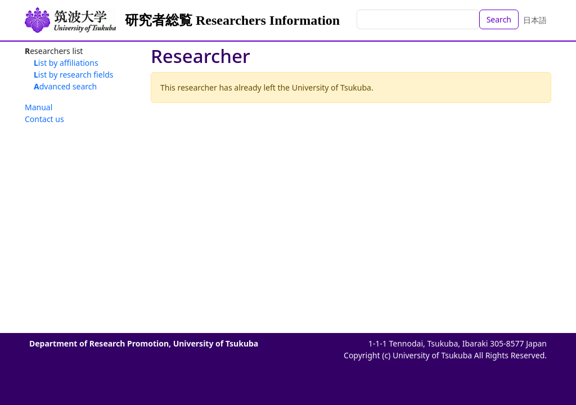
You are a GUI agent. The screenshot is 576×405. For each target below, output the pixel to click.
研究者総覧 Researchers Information (232, 20)
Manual (38, 107)
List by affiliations (66, 62)
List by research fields (74, 74)
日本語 (535, 20)
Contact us (44, 119)
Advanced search (65, 86)
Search (499, 19)
